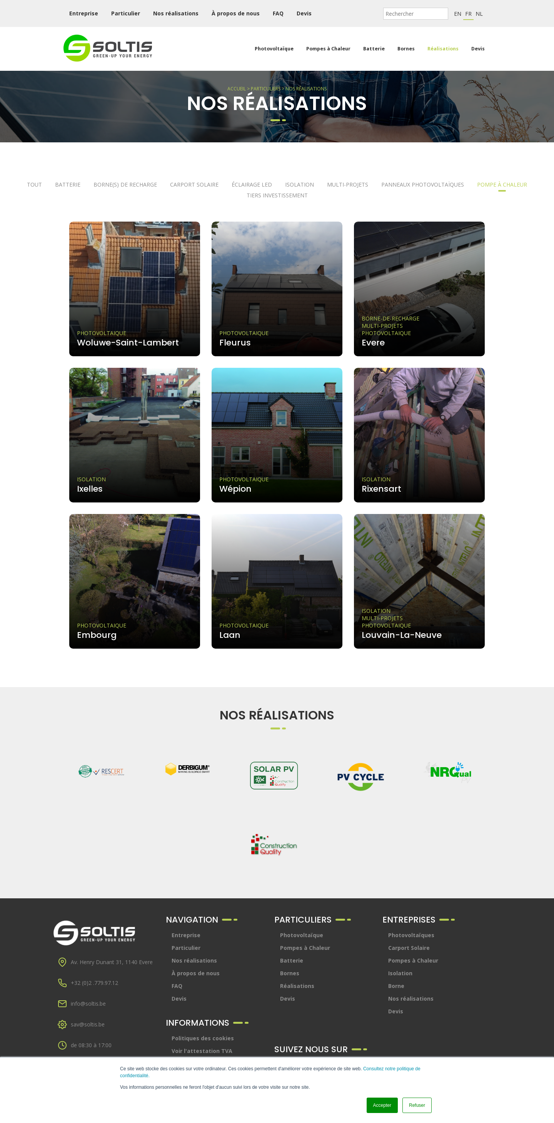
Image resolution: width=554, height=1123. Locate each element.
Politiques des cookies (203, 1038)
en (457, 13)
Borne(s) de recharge (125, 184)
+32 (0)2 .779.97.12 (94, 982)
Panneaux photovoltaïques (422, 184)
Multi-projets (347, 184)
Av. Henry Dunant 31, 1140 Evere (112, 962)
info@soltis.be (88, 1003)
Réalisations (443, 48)
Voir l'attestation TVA (202, 1051)
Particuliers (265, 88)
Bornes (406, 48)
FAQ (278, 13)
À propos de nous (236, 13)
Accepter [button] (382, 1105)
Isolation (299, 184)
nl (479, 13)
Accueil (236, 88)
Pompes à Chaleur (328, 48)
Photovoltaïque (274, 48)
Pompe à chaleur (502, 184)
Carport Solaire (409, 947)
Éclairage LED (252, 184)
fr (468, 13)
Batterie (374, 48)
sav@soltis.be (88, 1024)
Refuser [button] (417, 1105)
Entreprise (83, 13)
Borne (396, 986)
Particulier (125, 13)
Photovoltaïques (411, 935)
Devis (304, 13)
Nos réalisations (176, 13)
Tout (34, 184)
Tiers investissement (277, 195)
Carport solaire (194, 184)
